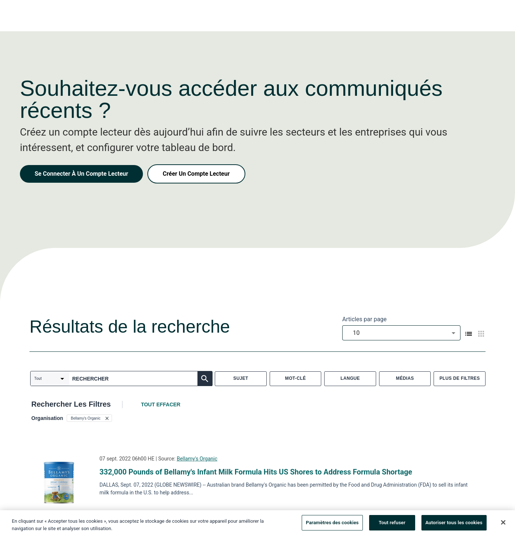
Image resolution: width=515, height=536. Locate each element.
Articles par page (364, 319)
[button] (89, 418)
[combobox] (401, 332)
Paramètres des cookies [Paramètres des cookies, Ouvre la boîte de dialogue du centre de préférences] (332, 523)
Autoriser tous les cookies (454, 523)
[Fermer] (503, 523)
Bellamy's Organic (197, 459)
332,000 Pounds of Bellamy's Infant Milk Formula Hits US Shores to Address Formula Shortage (255, 471)
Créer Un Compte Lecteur (196, 173)
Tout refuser (392, 523)
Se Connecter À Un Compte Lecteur (81, 173)
